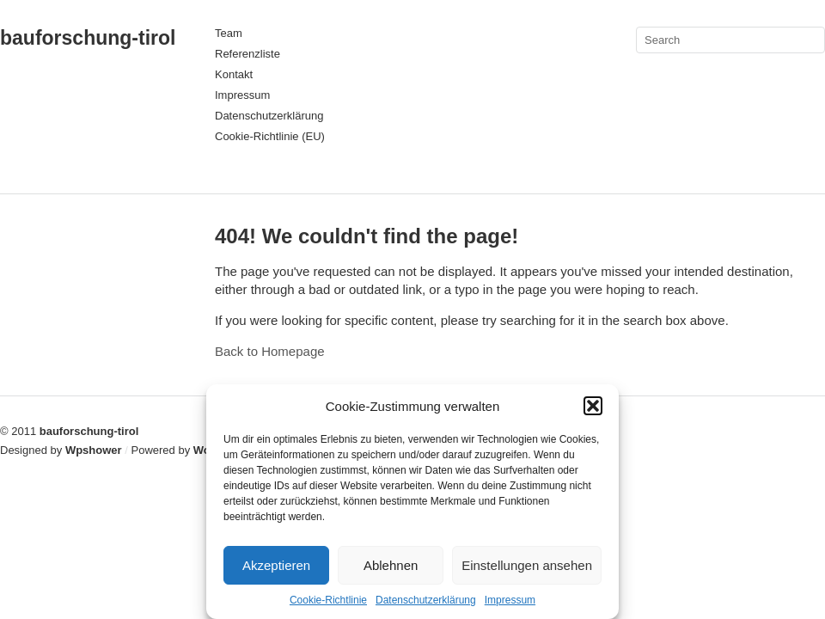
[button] (593, 405)
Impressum (510, 600)
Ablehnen (391, 565)
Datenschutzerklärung (426, 600)
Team (228, 33)
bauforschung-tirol (87, 38)
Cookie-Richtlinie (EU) (270, 136)
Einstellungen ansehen (526, 565)
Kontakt (234, 74)
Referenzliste (247, 53)
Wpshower (93, 450)
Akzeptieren (276, 565)
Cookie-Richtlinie (328, 600)
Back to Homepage (270, 351)
